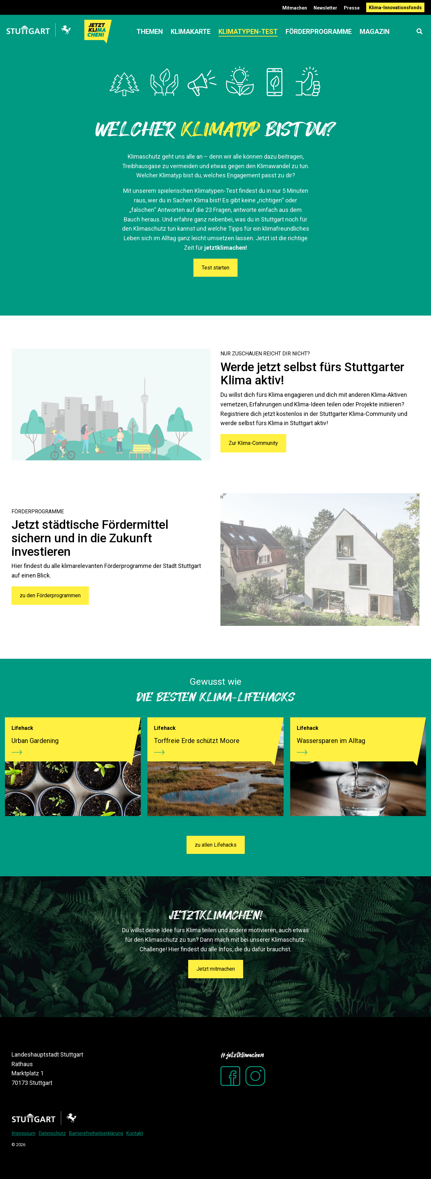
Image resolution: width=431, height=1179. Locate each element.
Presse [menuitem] (352, 8)
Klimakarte (191, 32)
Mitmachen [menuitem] (294, 8)
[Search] (419, 31)
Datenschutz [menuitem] (52, 1133)
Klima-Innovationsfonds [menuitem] (395, 7)
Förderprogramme (319, 32)
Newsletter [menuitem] (325, 8)
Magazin (375, 32)
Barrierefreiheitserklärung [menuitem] (96, 1133)
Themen (150, 32)
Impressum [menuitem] (24, 1133)
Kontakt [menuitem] (134, 1133)
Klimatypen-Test (248, 32)
